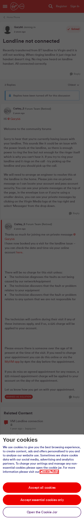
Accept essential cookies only (42, 500)
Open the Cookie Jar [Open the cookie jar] (42, 512)
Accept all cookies (42, 487)
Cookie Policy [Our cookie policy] (49, 471)
